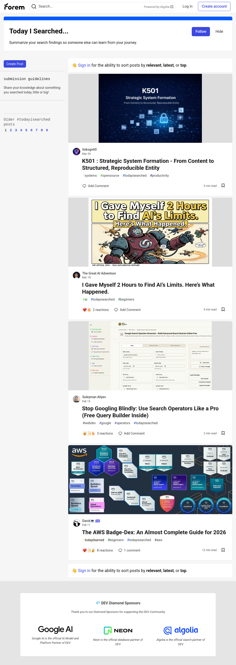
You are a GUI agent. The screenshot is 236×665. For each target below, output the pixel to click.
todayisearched (135, 175)
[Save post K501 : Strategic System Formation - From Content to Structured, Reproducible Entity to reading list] (223, 186)
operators (122, 423)
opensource (109, 175)
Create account (214, 6)
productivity (159, 175)
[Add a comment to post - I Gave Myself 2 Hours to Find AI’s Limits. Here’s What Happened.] (96, 310)
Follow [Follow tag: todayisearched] (200, 31)
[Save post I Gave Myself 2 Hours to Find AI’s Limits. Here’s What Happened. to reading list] (223, 310)
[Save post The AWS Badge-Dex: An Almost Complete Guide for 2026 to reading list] (223, 550)
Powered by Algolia (159, 7)
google (105, 423)
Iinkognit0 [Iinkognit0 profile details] (89, 149)
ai (85, 299)
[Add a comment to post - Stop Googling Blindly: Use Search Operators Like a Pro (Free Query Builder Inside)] (98, 433)
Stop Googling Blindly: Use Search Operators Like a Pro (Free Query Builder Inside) (150, 412)
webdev (89, 423)
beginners (126, 299)
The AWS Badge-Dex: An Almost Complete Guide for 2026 (154, 532)
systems (90, 175)
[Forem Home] (14, 6)
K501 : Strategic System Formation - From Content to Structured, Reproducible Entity (148, 164)
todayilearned (93, 540)
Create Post (14, 64)
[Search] (33, 6)
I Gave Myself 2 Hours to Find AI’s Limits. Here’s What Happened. (148, 288)
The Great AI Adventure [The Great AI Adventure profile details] (99, 273)
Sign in (84, 65)
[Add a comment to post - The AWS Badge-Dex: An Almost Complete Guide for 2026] (98, 550)
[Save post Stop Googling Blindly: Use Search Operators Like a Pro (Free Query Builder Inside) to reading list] (223, 433)
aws (158, 540)
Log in (187, 6)
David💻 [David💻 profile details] (91, 521)
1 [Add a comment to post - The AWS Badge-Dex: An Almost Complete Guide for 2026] (129, 550)
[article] (150, 141)
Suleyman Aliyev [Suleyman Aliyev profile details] (94, 397)
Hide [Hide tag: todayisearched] (219, 31)
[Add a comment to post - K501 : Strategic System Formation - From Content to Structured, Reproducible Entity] (96, 186)
